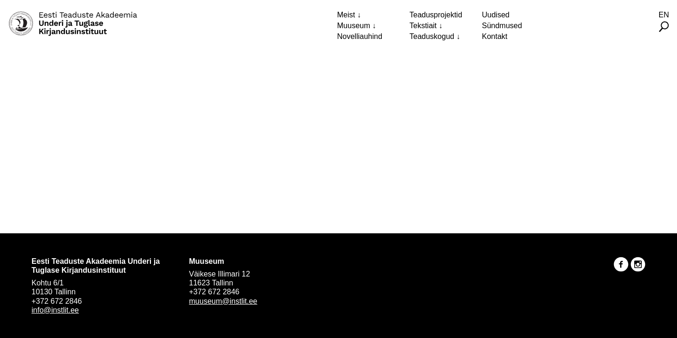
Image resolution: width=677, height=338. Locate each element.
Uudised (496, 15)
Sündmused (502, 26)
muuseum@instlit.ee (223, 301)
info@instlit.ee (55, 310)
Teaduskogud (431, 36)
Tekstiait (423, 26)
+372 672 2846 (56, 301)
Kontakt (494, 36)
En (664, 15)
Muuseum (353, 26)
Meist (346, 15)
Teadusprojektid (435, 15)
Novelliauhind (359, 36)
